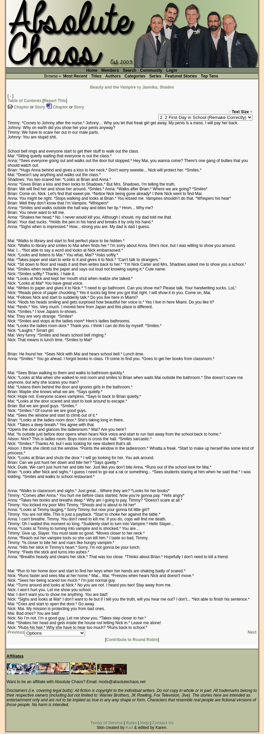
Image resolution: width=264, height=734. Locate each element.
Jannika (149, 87)
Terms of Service (106, 723)
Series (155, 76)
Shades (167, 87)
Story (40, 107)
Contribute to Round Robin (132, 639)
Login (171, 70)
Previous (16, 632)
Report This (55, 100)
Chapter (21, 107)
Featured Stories (181, 76)
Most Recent (75, 76)
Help (144, 723)
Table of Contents (24, 100)
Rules (131, 723)
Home (91, 70)
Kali (129, 727)
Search (129, 70)
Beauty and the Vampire (113, 87)
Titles (96, 76)
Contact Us (163, 723)
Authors (113, 76)
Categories (134, 76)
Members (110, 70)
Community (151, 70)
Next (252, 632)
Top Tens (209, 76)
